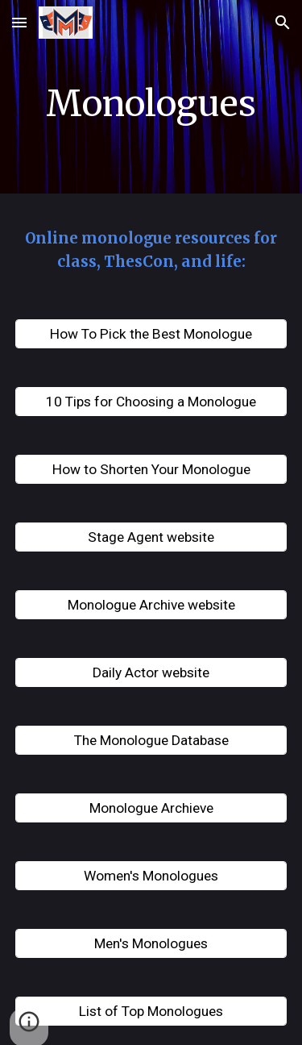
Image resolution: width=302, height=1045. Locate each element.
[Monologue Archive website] (151, 605)
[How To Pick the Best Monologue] (151, 334)
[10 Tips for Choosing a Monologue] (151, 402)
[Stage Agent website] (151, 537)
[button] (19, 22)
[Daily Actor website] (151, 673)
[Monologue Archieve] (151, 808)
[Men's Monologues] (151, 944)
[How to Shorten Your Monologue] (151, 470)
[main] (151, 101)
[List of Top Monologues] (151, 1012)
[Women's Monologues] (151, 876)
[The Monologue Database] (151, 741)
